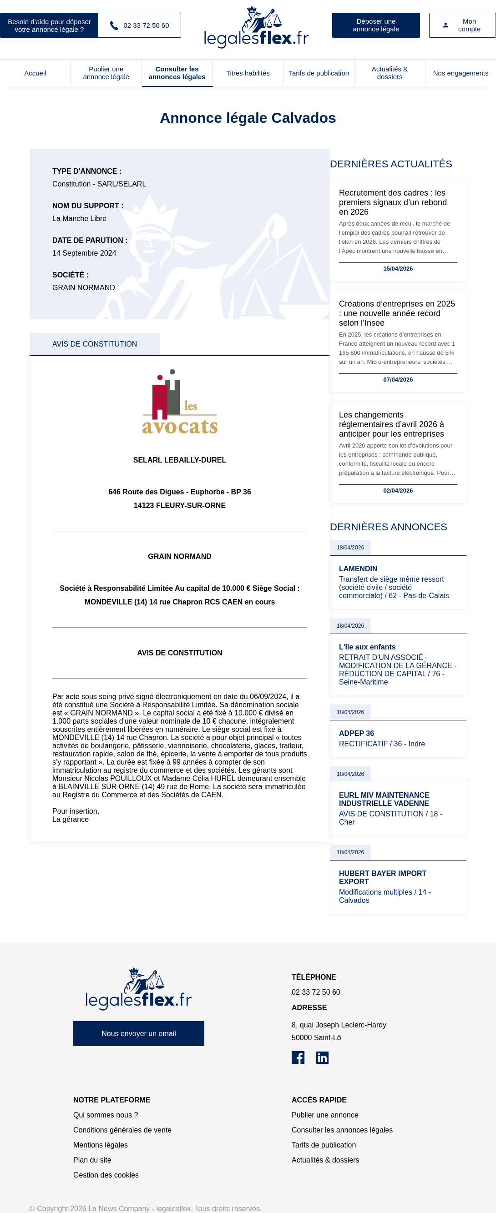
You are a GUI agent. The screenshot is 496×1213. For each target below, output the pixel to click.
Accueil (35, 73)
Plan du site (92, 1160)
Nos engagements (461, 73)
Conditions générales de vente (122, 1130)
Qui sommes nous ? (105, 1115)
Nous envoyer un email (138, 1033)
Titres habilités (248, 73)
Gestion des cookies (106, 1175)
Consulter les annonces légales (177, 73)
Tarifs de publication (319, 73)
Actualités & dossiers (390, 73)
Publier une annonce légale (106, 73)
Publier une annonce (325, 1115)
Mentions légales (100, 1145)
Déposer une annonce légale (376, 25)
